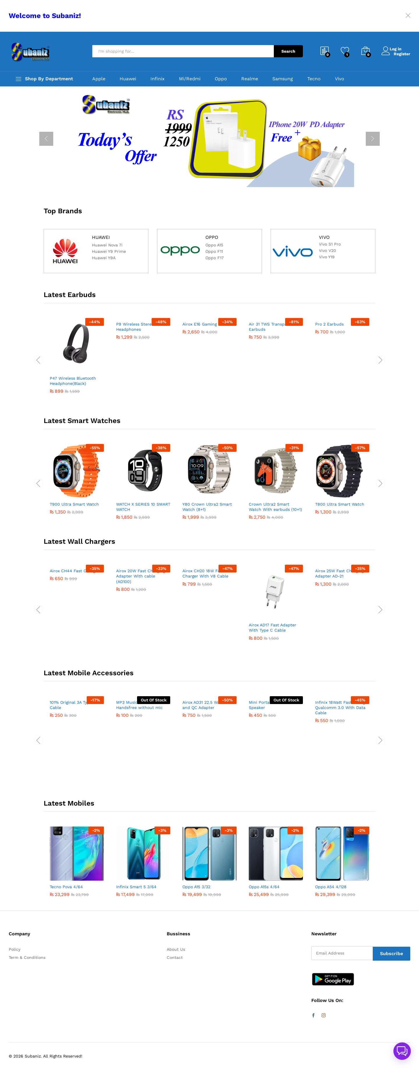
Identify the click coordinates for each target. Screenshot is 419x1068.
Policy (14, 949)
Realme (249, 79)
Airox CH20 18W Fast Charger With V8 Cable (205, 627)
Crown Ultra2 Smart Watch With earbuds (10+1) (275, 507)
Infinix (157, 79)
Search (288, 51)
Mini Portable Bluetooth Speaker (273, 759)
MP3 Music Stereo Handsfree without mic (139, 759)
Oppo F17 (214, 259)
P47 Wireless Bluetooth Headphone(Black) (73, 381)
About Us (176, 949)
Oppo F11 (214, 253)
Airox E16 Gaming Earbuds (208, 378)
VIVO (324, 237)
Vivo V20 (327, 251)
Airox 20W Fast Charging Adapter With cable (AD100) (140, 630)
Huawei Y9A (104, 259)
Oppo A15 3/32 (196, 886)
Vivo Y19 (327, 258)
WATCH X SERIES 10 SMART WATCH (143, 507)
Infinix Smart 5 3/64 (136, 886)
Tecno (314, 79)
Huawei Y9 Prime (109, 253)
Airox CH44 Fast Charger (74, 625)
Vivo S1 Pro (330, 245)
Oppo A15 (214, 246)
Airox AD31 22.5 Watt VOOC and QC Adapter (209, 759)
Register (402, 53)
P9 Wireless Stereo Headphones (135, 381)
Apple (98, 79)
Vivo (339, 79)
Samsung (282, 79)
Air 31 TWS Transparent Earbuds (272, 381)
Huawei (128, 79)
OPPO (211, 237)
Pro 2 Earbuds (329, 378)
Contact (175, 957)
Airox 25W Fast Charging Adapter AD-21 (339, 627)
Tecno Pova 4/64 (66, 886)
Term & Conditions (27, 957)
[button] (402, 1051)
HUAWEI (101, 237)
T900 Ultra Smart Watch (74, 504)
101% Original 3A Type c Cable (73, 759)
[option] (209, 139)
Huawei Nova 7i (107, 246)
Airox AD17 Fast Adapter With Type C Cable (272, 627)
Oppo (221, 79)
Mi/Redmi (189, 79)
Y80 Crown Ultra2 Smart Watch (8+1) (207, 507)
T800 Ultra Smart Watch (339, 504)
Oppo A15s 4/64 (264, 886)
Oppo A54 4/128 (331, 886)
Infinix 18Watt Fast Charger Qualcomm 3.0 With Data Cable (342, 761)
